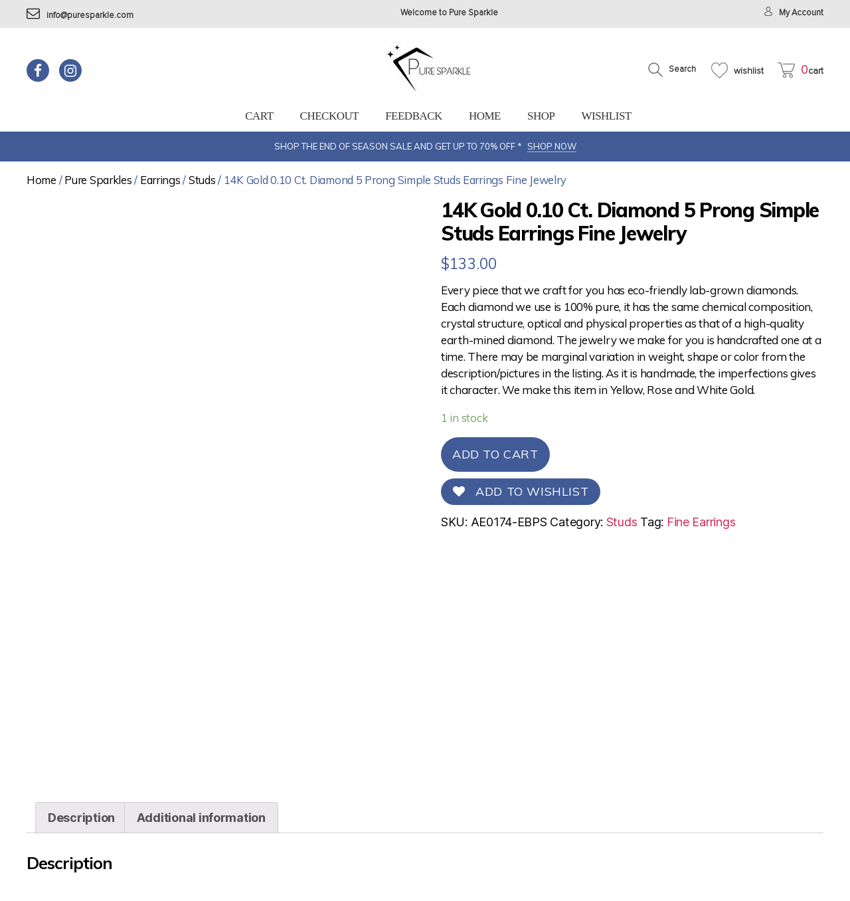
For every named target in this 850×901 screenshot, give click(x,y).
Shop (540, 116)
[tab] (81, 817)
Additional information (201, 818)
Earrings (160, 180)
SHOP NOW (551, 146)
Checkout (329, 116)
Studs (202, 180)
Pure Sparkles (98, 180)
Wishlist (606, 116)
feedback (413, 116)
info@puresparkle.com (80, 15)
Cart (259, 116)
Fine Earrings (701, 522)
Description (81, 818)
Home (485, 116)
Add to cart (495, 454)
